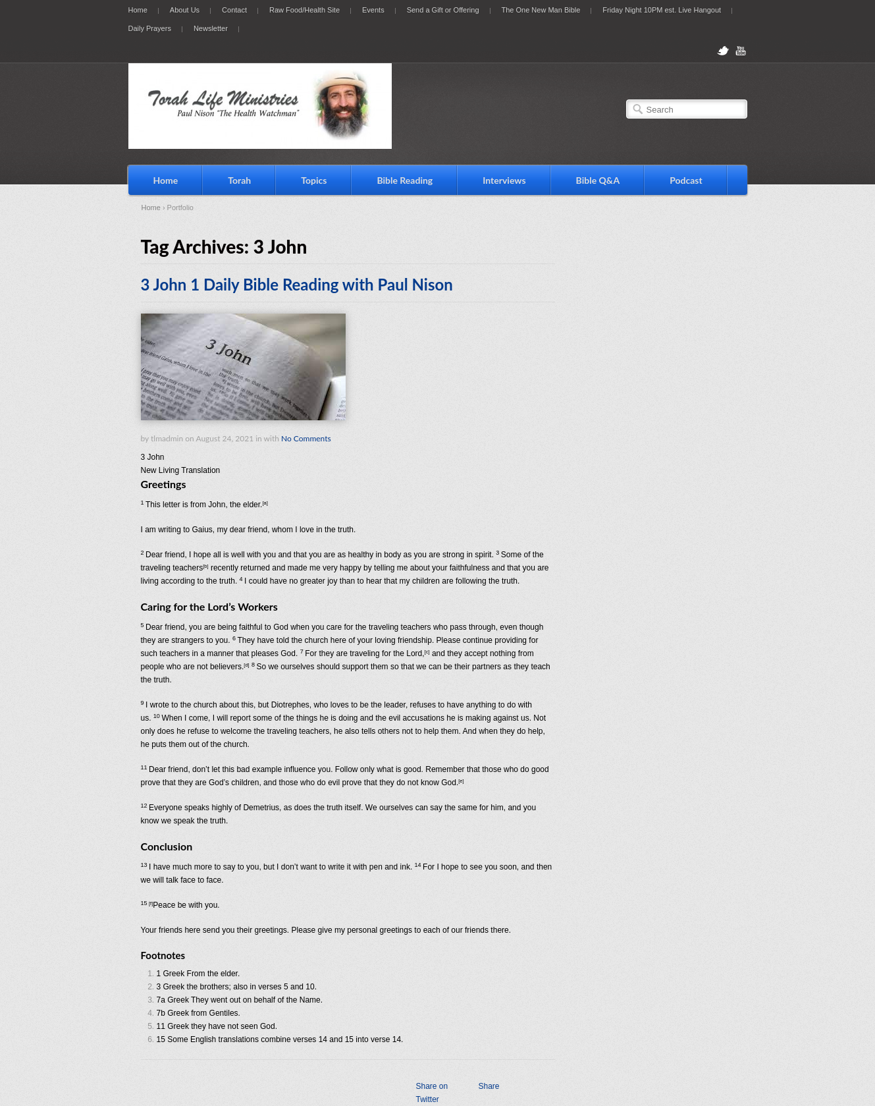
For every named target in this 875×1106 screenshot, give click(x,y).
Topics (314, 180)
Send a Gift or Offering (443, 10)
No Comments (306, 438)
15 (161, 1039)
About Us (184, 10)
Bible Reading (405, 180)
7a (161, 1000)
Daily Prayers (149, 28)
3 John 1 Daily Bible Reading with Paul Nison (297, 284)
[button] (348, 457)
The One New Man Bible (541, 10)
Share (488, 1086)
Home (137, 10)
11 (161, 1026)
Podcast (686, 180)
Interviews (504, 180)
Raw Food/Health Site (304, 10)
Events (373, 10)
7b (161, 1013)
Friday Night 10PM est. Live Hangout (661, 10)
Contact (234, 10)
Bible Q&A (598, 180)
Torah (239, 180)
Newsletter (211, 28)
